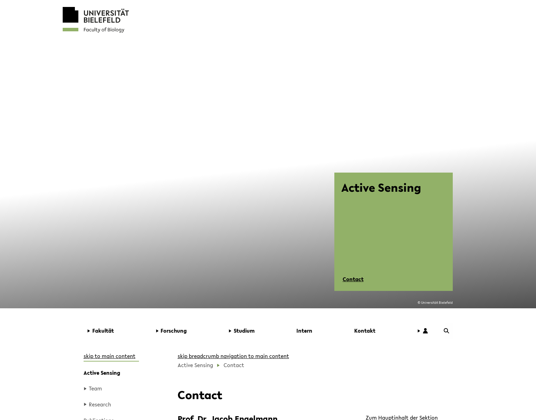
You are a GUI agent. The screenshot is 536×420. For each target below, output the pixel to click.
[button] (117, 331)
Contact (353, 279)
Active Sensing (102, 373)
